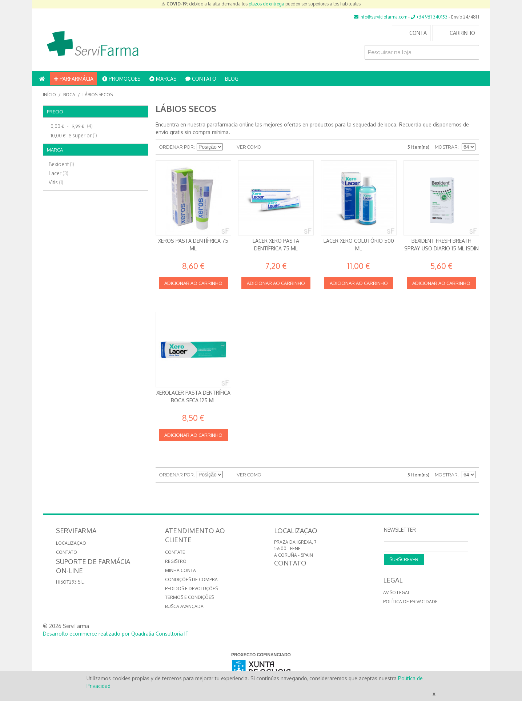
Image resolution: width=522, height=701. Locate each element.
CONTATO (200, 79)
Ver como (249, 147)
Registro (175, 561)
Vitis (56, 182)
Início (49, 94)
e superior (73, 135)
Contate (175, 552)
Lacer (58, 173)
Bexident (61, 164)
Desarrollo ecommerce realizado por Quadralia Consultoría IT (116, 634)
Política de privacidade (410, 601)
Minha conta (180, 570)
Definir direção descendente (229, 147)
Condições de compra (191, 579)
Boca (69, 94)
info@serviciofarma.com (380, 17)
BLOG (231, 79)
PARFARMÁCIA (73, 79)
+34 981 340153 (429, 17)
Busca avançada (184, 606)
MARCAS (163, 79)
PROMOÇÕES (121, 79)
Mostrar (446, 147)
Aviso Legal (396, 592)
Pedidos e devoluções (191, 588)
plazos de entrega (266, 4)
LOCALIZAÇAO (71, 543)
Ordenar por (176, 147)
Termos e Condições (189, 597)
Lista (282, 147)
